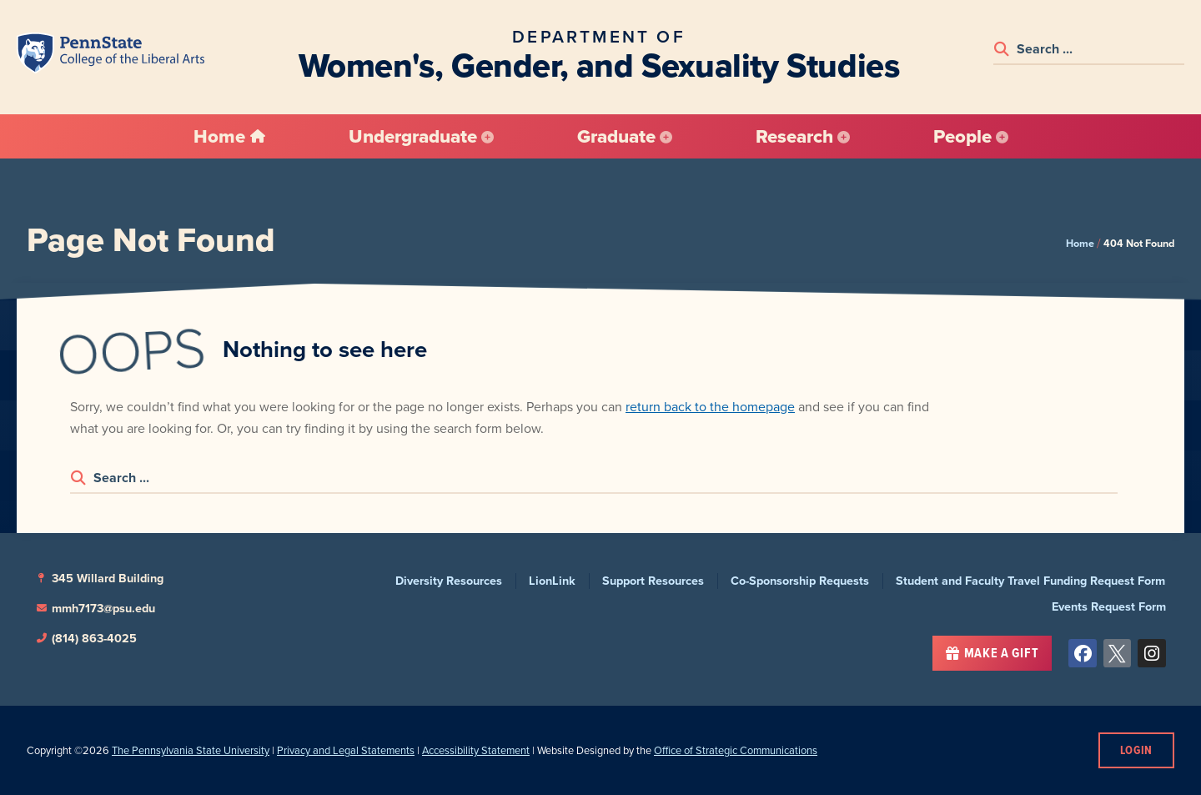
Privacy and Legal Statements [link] (346, 750)
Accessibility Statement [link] (476, 750)
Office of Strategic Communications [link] (735, 750)
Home (1080, 243)
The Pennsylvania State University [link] (190, 750)
